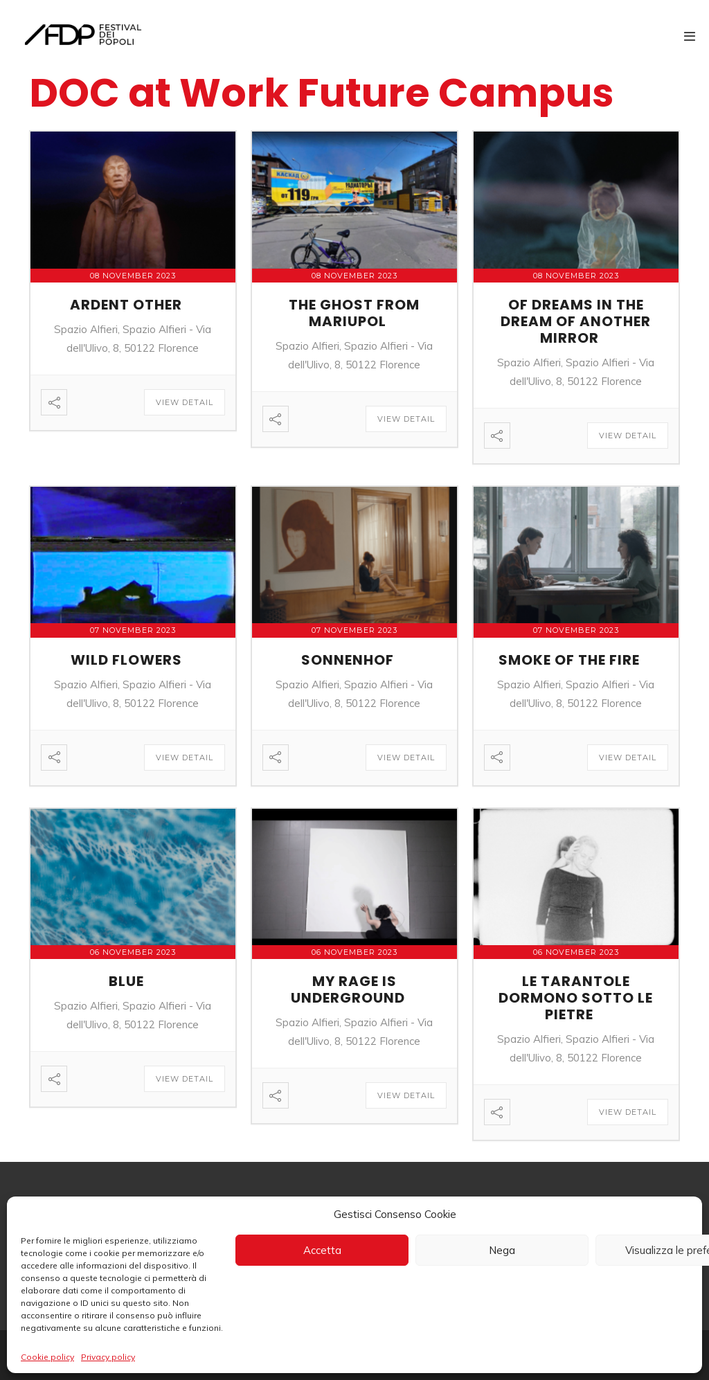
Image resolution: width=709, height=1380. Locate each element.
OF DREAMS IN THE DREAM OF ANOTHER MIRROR (576, 321)
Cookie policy (47, 1357)
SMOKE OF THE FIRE (569, 660)
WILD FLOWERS (126, 660)
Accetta (322, 1250)
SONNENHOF (347, 660)
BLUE (126, 981)
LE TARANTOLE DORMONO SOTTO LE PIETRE (576, 997)
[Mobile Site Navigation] (689, 36)
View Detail (184, 402)
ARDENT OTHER (126, 304)
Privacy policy (108, 1357)
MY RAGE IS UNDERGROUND (348, 989)
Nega (502, 1250)
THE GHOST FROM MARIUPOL (354, 313)
